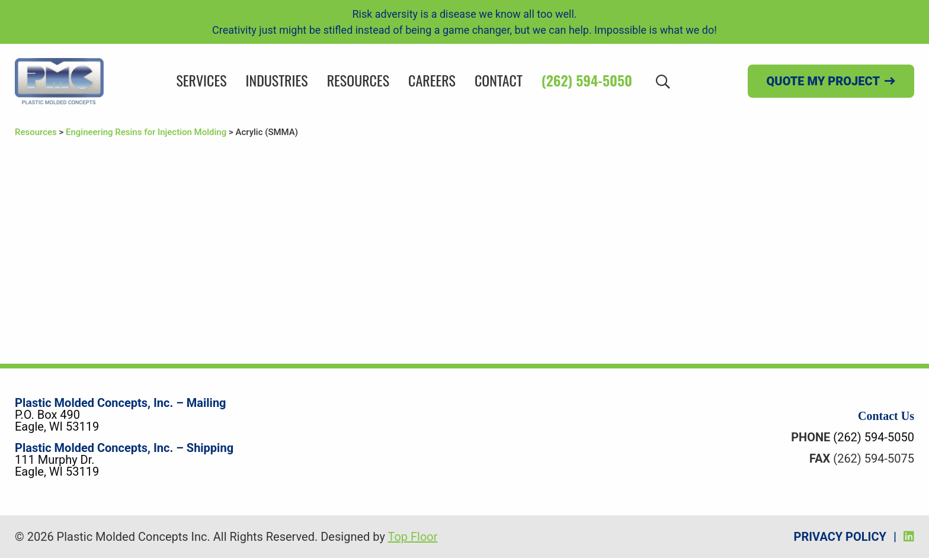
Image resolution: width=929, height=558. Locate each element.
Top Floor (412, 537)
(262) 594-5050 (587, 80)
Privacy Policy (840, 537)
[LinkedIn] (909, 536)
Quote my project (823, 81)
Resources (358, 80)
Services (201, 80)
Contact (499, 80)
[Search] (663, 81)
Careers (432, 80)
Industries (277, 80)
